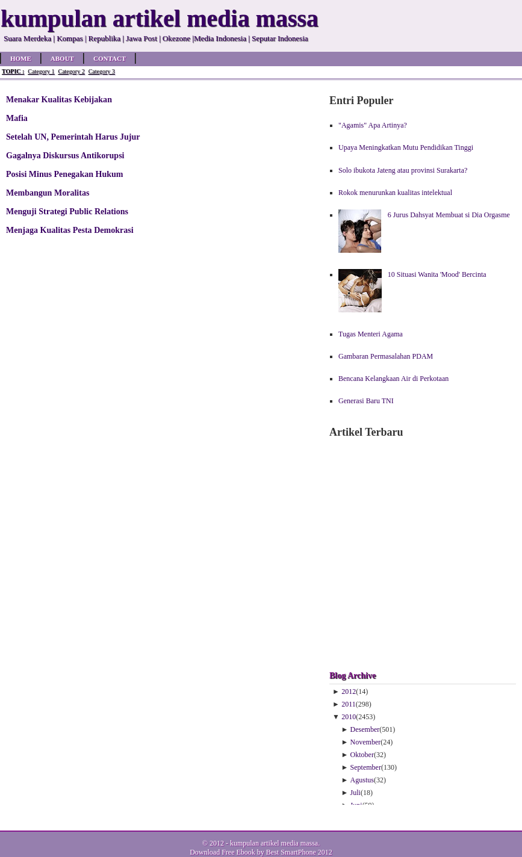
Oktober (362, 754)
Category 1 (41, 71)
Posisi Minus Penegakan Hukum (64, 174)
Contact (109, 58)
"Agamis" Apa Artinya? (372, 125)
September (365, 767)
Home (20, 58)
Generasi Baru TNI (366, 401)
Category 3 (102, 71)
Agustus (362, 780)
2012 (348, 691)
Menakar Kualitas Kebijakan (59, 99)
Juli (355, 792)
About (62, 58)
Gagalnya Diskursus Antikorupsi (65, 155)
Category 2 (71, 71)
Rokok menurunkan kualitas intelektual (395, 192)
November (365, 742)
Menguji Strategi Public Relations (67, 211)
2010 (348, 717)
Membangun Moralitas (47, 192)
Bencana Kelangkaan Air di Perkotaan (393, 378)
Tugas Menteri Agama (370, 334)
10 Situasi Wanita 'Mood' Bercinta (437, 274)
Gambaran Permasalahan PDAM (385, 356)
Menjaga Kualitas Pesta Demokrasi (70, 230)
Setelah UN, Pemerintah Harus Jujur (73, 136)
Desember (365, 729)
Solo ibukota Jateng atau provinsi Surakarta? (402, 170)
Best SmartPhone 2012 (299, 852)
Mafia (17, 118)
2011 (348, 704)
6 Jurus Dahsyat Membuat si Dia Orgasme (449, 215)
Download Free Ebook (222, 852)
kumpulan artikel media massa (274, 843)
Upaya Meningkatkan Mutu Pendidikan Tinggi (405, 147)
